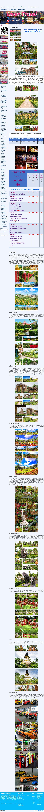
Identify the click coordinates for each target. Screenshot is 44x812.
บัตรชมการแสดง (14, 25)
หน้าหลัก (10, 25)
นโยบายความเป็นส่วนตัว (5, 235)
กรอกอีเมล (1, 228)
